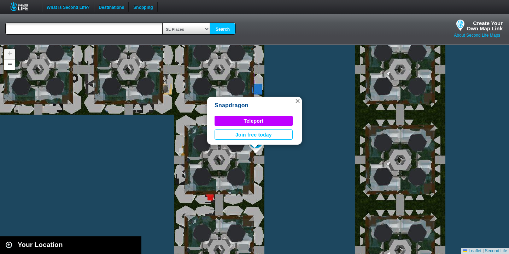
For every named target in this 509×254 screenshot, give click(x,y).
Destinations (111, 6)
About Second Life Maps (477, 35)
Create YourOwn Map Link (485, 25)
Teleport (254, 121)
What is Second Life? (68, 6)
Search (223, 29)
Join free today (253, 135)
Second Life (23, 6)
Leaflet (472, 250)
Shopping (143, 6)
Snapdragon (231, 105)
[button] (297, 101)
